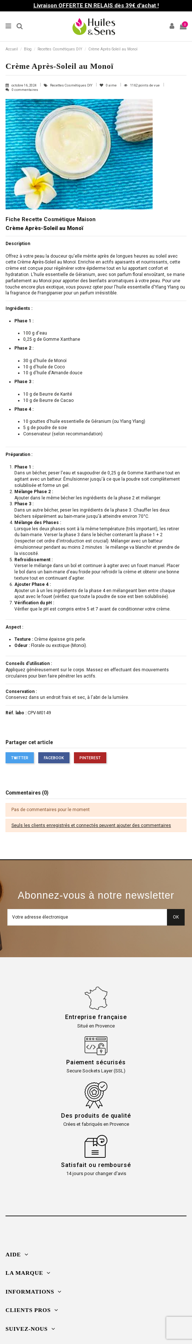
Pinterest (90, 758)
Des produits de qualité (96, 1115)
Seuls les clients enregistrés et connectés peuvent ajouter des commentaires (91, 825)
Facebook (54, 758)
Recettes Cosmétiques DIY (71, 85)
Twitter (19, 758)
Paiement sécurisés (96, 1062)
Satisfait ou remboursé (96, 1164)
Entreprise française (96, 1017)
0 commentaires (25, 90)
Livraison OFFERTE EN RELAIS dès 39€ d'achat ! (96, 5)
